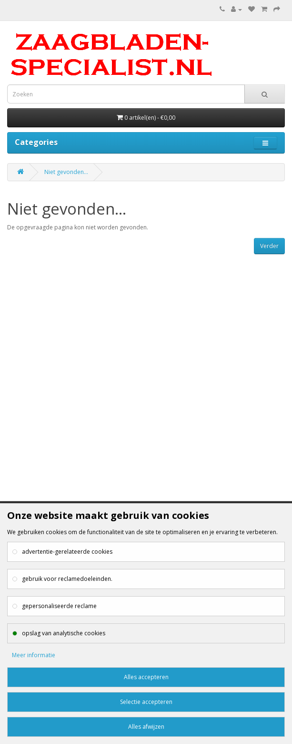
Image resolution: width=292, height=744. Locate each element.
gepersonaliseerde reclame (59, 606)
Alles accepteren (146, 677)
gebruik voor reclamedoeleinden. (67, 579)
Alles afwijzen (146, 727)
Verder (269, 246)
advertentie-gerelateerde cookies (67, 552)
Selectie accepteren (146, 702)
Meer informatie (33, 655)
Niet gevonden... (66, 172)
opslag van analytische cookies (63, 633)
